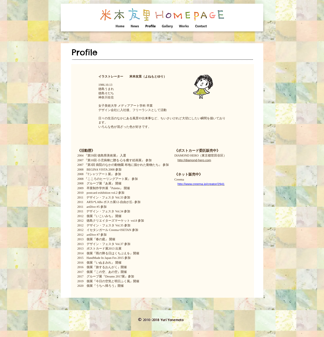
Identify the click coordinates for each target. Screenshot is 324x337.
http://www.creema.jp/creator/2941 (201, 184)
